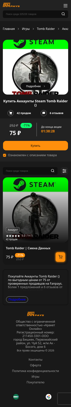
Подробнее (17, 299)
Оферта (35, 365)
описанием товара (43, 155)
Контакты (35, 359)
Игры (26, 29)
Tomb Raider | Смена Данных (28, 248)
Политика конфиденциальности (35, 371)
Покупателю (35, 382)
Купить (35, 145)
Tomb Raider (46, 29)
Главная (9, 29)
